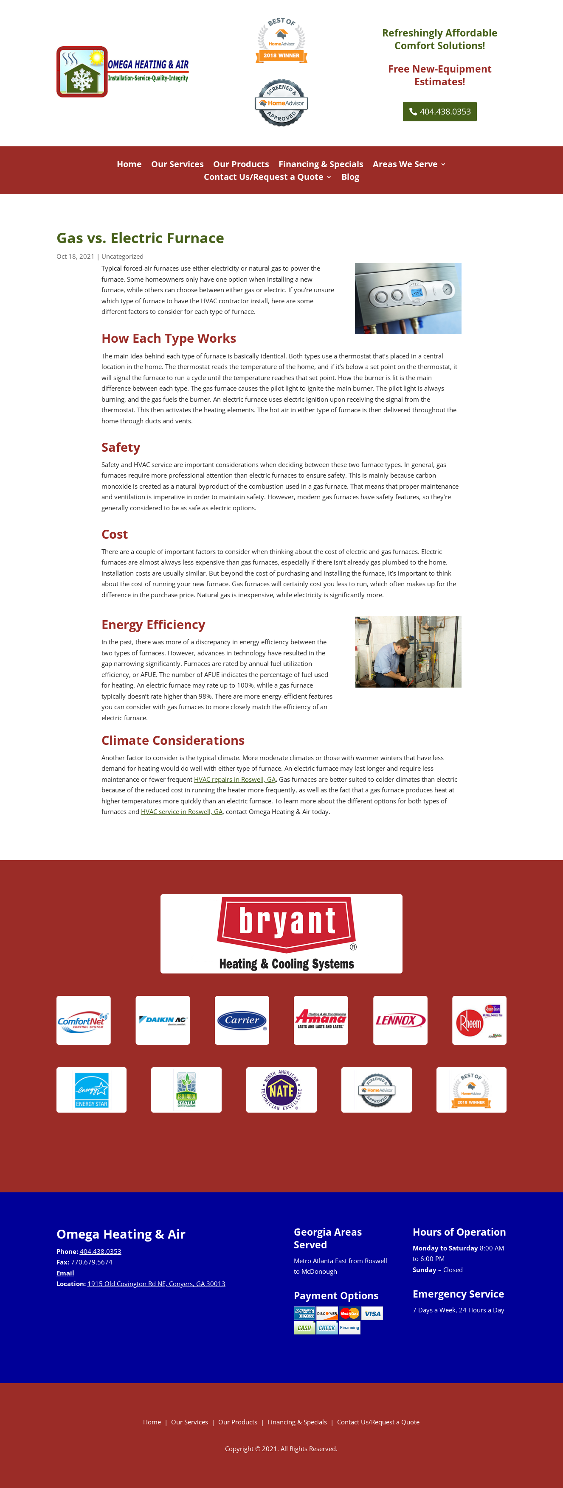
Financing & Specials (321, 165)
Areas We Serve (405, 165)
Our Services (177, 165)
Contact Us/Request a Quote (264, 178)
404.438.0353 (445, 111)
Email (65, 1273)
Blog (350, 178)
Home (129, 165)
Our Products (241, 165)
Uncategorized (122, 256)
